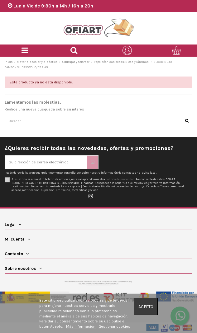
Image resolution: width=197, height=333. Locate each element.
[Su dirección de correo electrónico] (46, 162)
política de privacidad (120, 179)
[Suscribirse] (92, 162)
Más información (81, 326)
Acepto (145, 306)
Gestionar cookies (114, 326)
